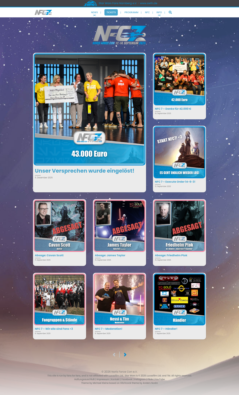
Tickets (111, 12)
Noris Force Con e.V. (124, 372)
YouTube (160, 379)
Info (159, 12)
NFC (147, 12)
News (94, 12)
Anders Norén (150, 383)
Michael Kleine (101, 383)
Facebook (126, 379)
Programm (131, 12)
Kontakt (115, 379)
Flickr (150, 379)
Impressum (103, 379)
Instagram (140, 379)
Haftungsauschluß (84, 379)
